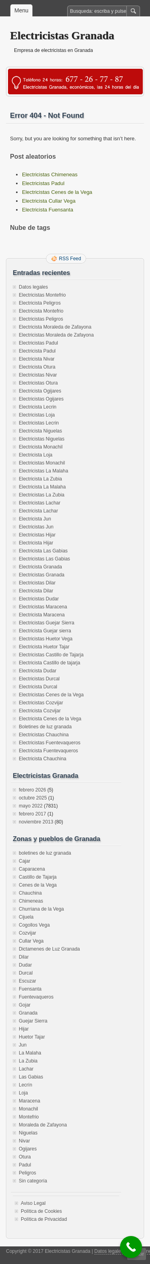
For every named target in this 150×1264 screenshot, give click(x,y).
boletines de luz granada (45, 853)
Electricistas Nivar (38, 375)
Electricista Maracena (42, 615)
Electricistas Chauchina (44, 735)
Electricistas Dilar (37, 583)
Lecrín (25, 1085)
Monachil (28, 1109)
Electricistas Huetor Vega (45, 639)
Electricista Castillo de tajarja (49, 663)
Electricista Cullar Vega (49, 201)
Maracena (29, 1101)
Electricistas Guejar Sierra (46, 623)
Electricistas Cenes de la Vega (57, 192)
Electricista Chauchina (42, 759)
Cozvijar (27, 933)
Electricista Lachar (38, 511)
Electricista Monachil (40, 447)
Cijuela (26, 917)
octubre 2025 (33, 798)
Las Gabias (31, 1077)
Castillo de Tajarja (38, 877)
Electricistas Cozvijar (41, 703)
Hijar (24, 1029)
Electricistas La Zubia (41, 495)
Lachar (26, 1069)
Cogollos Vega (34, 925)
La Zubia (28, 1061)
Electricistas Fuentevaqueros (49, 743)
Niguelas (28, 1133)
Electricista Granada (40, 567)
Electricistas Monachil (42, 463)
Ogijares (28, 1149)
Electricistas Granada (62, 35)
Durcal (26, 973)
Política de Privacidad (44, 1219)
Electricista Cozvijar (40, 711)
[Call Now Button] (131, 1247)
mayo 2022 (30, 806)
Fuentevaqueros (36, 997)
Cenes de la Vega (38, 885)
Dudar (25, 965)
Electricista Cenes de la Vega (50, 719)
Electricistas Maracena (43, 607)
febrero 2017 (32, 814)
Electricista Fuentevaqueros (48, 751)
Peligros (27, 1173)
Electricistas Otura (38, 383)
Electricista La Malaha (42, 487)
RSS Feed (70, 258)
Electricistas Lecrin (39, 423)
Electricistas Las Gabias (44, 559)
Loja (23, 1093)
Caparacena (32, 869)
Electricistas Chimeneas (50, 174)
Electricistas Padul (43, 183)
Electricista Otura (37, 367)
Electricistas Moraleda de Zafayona (56, 335)
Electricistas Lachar (39, 503)
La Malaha (30, 1053)
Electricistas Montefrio (42, 295)
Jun (22, 1045)
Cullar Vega (31, 941)
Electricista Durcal (38, 687)
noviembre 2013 (36, 822)
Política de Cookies (41, 1211)
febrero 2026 (32, 790)
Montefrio (29, 1117)
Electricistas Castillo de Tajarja (51, 655)
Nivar (24, 1141)
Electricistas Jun (36, 527)
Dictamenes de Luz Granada (49, 949)
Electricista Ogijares (40, 391)
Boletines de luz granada (45, 727)
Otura (25, 1157)
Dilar (24, 957)
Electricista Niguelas (40, 431)
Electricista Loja (35, 455)
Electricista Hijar (36, 543)
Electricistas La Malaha (43, 471)
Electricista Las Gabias (43, 551)
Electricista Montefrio (41, 311)
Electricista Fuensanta (47, 210)
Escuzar (27, 981)
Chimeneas (31, 901)
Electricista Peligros (40, 303)
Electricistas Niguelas (41, 439)
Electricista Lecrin (37, 407)
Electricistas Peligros (41, 319)
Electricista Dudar (37, 671)
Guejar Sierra (33, 1021)
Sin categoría (33, 1181)
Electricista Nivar (36, 359)
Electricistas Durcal (39, 679)
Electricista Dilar (36, 591)
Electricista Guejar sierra (45, 631)
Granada (28, 1013)
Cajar (24, 861)
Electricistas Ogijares (41, 399)
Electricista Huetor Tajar (44, 647)
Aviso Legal (33, 1203)
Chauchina (30, 893)
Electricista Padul (37, 351)
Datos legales (33, 287)
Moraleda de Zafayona (43, 1125)
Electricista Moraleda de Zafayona (55, 327)
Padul (25, 1165)
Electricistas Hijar (37, 535)
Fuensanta (30, 989)
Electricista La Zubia (40, 479)
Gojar (24, 1005)
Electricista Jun (35, 519)
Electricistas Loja (37, 415)
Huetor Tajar (32, 1037)
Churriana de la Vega (41, 909)
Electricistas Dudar (39, 599)
